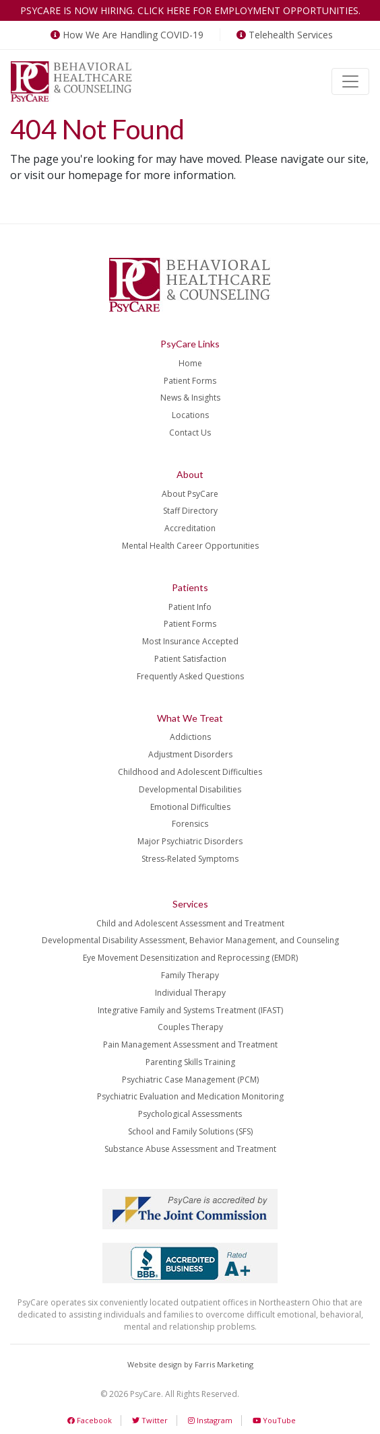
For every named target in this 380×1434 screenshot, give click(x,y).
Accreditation (190, 528)
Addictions (190, 737)
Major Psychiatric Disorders (190, 841)
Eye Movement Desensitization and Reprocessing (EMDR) (190, 957)
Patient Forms (190, 380)
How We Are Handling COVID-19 (125, 34)
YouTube (274, 1420)
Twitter (150, 1420)
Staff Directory (190, 510)
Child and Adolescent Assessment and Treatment (190, 923)
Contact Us (190, 432)
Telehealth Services (283, 34)
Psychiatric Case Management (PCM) (190, 1079)
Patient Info (190, 607)
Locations (190, 415)
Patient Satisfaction (190, 658)
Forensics (190, 823)
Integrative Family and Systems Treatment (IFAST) (190, 1010)
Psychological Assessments (190, 1114)
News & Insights (190, 397)
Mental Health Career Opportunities (190, 545)
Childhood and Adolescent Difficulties (190, 772)
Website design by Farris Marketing (190, 1364)
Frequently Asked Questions (190, 676)
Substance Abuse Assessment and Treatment (190, 1149)
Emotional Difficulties (190, 807)
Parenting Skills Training (190, 1062)
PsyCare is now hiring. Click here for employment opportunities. (190, 10)
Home (190, 363)
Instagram (210, 1420)
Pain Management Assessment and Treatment (190, 1044)
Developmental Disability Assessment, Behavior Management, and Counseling (190, 940)
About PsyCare (190, 494)
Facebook (89, 1420)
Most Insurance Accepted (190, 641)
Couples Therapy (190, 1027)
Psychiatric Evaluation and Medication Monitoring (190, 1096)
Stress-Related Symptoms (190, 858)
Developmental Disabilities (190, 789)
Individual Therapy (190, 992)
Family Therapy (190, 975)
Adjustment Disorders (190, 754)
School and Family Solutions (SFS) (190, 1131)
